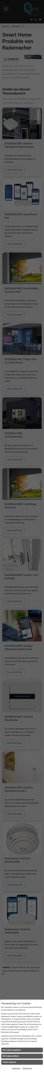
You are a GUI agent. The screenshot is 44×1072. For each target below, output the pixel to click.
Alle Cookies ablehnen (10, 1056)
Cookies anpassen (9, 1062)
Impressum (16, 1068)
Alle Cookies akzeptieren (11, 1050)
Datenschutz (27, 1068)
